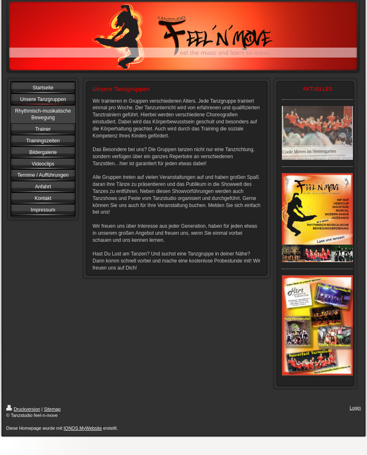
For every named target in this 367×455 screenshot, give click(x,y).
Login (355, 407)
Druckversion (23, 409)
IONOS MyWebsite (83, 428)
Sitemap (52, 409)
